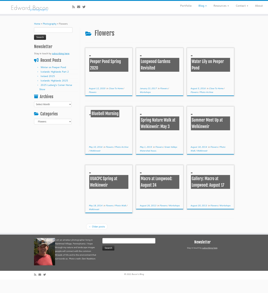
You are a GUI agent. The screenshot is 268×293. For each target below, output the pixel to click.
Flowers (92, 92)
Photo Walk (120, 205)
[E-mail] (79, 7)
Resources (221, 6)
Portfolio (186, 6)
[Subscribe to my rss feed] (74, 7)
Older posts (97, 226)
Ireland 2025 (48, 76)
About (259, 6)
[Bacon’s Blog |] (31, 7)
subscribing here (60, 53)
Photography (49, 23)
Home (37, 23)
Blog (202, 6)
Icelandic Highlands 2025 (54, 80)
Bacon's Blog (138, 274)
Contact (242, 6)
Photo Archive (206, 92)
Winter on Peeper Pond (53, 67)
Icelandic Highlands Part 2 (55, 71)
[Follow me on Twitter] (85, 7)
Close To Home (116, 88)
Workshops (145, 92)
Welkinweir (95, 150)
